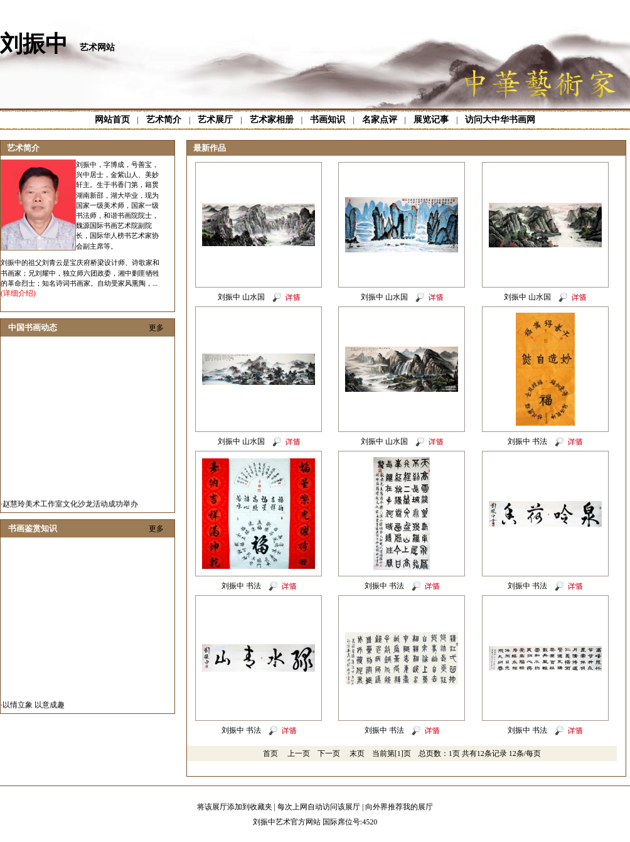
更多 (156, 327)
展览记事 (431, 119)
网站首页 (112, 119)
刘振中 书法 (527, 441)
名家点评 (379, 119)
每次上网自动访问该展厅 (318, 806)
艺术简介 (163, 119)
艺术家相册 (272, 119)
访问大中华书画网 (500, 119)
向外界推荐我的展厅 (399, 806)
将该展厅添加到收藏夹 (234, 806)
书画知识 (327, 119)
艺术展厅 (215, 119)
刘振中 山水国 (241, 297)
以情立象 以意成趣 (34, 708)
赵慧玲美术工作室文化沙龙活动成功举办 (70, 508)
